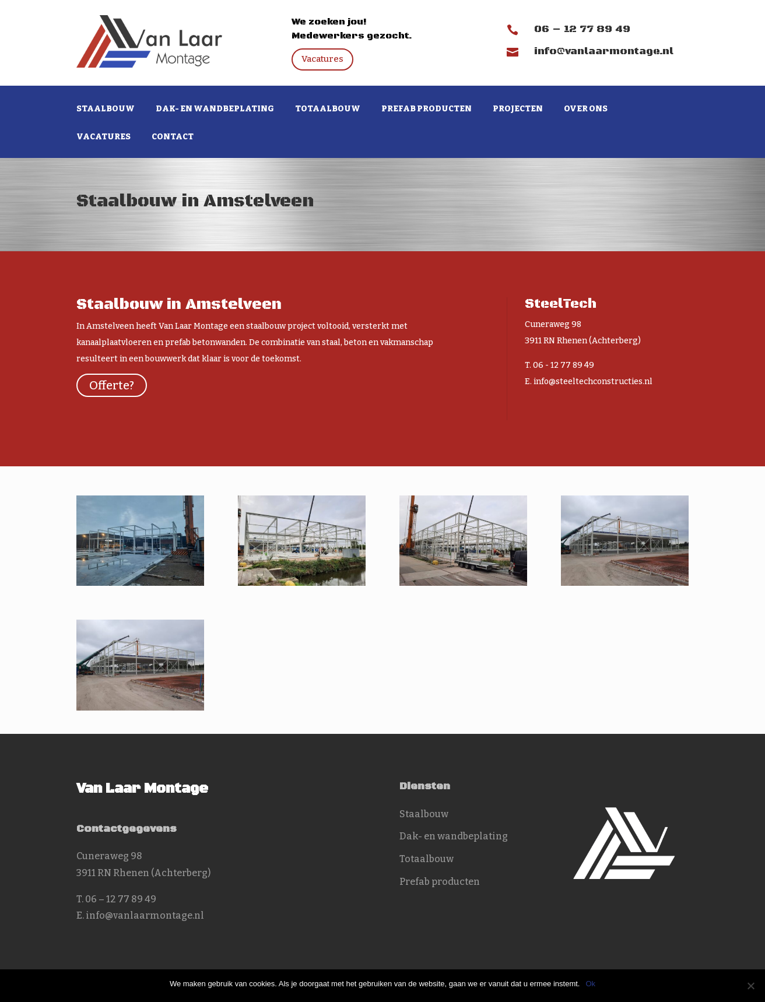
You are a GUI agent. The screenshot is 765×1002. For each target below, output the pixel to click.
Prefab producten (426, 109)
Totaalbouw (327, 109)
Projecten (518, 109)
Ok (590, 983)
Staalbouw (105, 109)
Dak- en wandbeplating (215, 109)
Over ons (586, 109)
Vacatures (322, 59)
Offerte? (111, 385)
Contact (173, 137)
